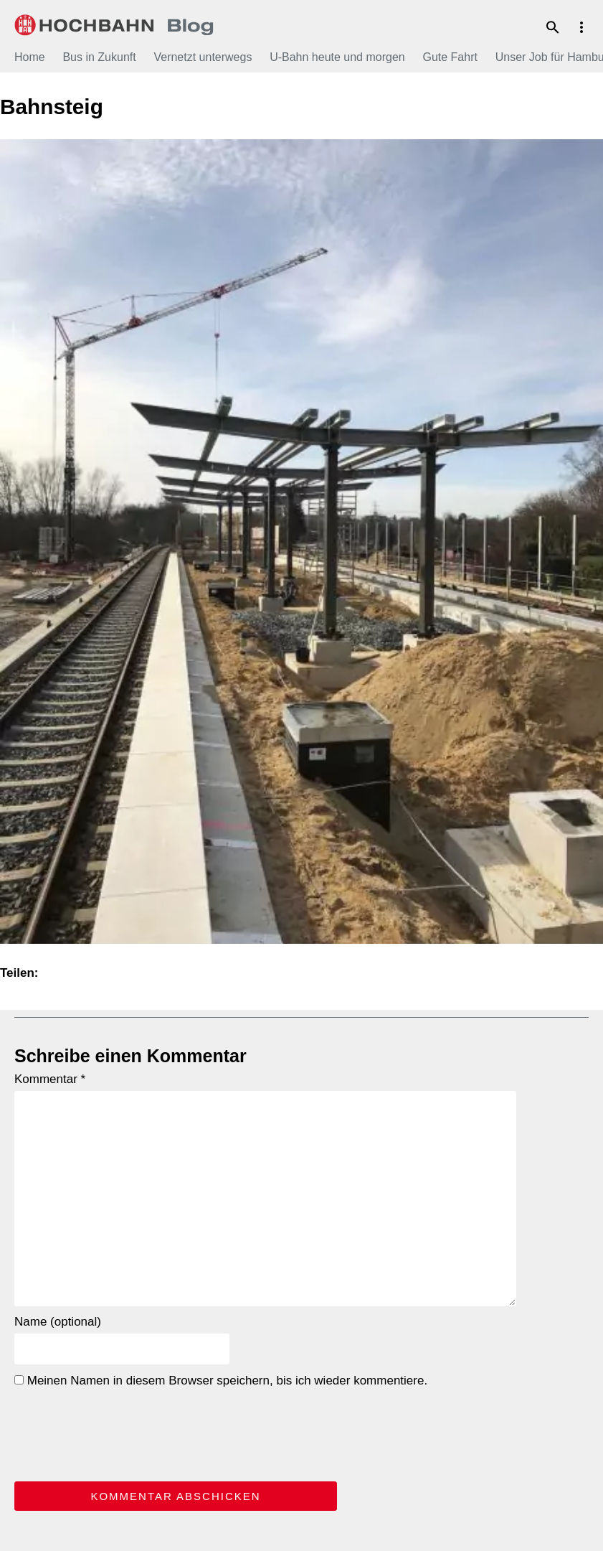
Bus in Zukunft (99, 57)
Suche (552, 27)
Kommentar (49, 1079)
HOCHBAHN (114, 25)
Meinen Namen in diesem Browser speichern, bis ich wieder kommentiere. (220, 1380)
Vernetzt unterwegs (202, 57)
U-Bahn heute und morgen (337, 57)
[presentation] (123, 1432)
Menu (581, 27)
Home (29, 57)
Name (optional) (57, 1322)
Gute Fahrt (449, 57)
